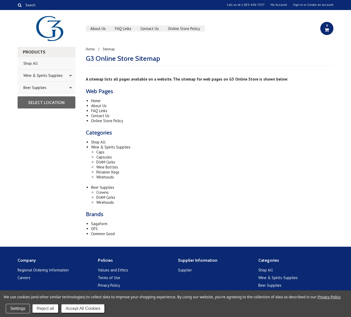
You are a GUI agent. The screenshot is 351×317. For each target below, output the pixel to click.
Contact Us (149, 28)
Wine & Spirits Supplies (43, 75)
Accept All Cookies (83, 308)
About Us (98, 28)
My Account (279, 5)
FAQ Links (123, 28)
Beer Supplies (34, 87)
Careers (24, 277)
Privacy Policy (109, 285)
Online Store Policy (184, 28)
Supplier (185, 270)
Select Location (46, 102)
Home (90, 49)
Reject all (45, 308)
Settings (17, 308)
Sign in (298, 5)
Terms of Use (109, 277)
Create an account (320, 5)
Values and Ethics (113, 270)
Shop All (30, 63)
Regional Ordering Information (43, 270)
